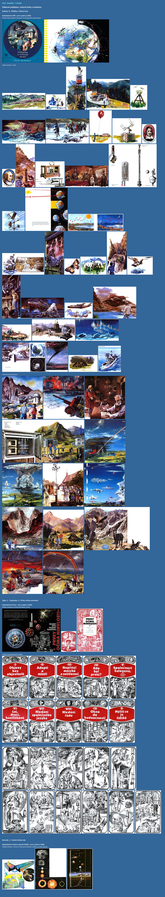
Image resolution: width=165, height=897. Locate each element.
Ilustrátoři (10, 3)
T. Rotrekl (18, 3)
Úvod (4, 3)
